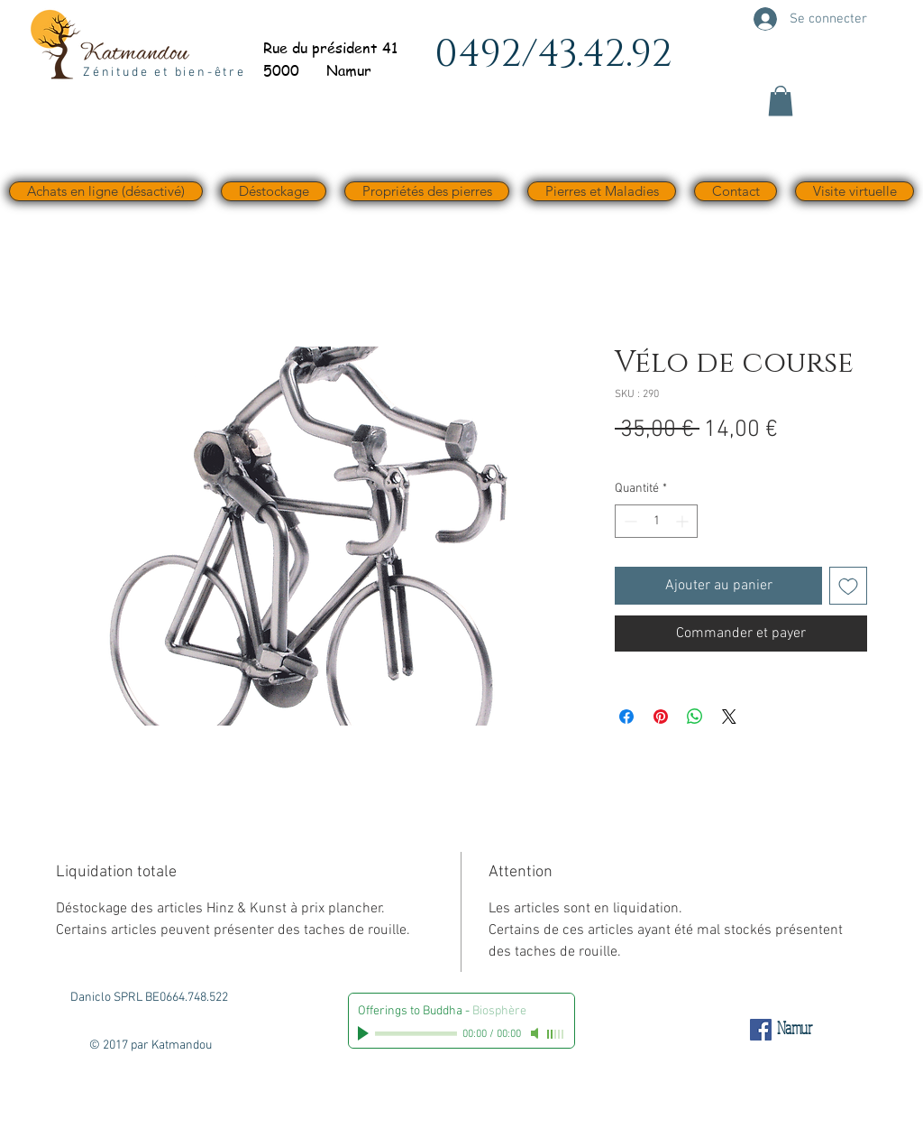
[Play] (365, 1033)
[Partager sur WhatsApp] (695, 716)
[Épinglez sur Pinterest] (661, 716)
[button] (780, 101)
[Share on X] (729, 716)
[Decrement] (628, 521)
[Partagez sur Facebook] (626, 716)
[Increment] (683, 521)
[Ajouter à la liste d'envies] (848, 586)
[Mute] (536, 1033)
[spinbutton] (656, 521)
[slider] (556, 1034)
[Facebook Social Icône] (761, 1030)
